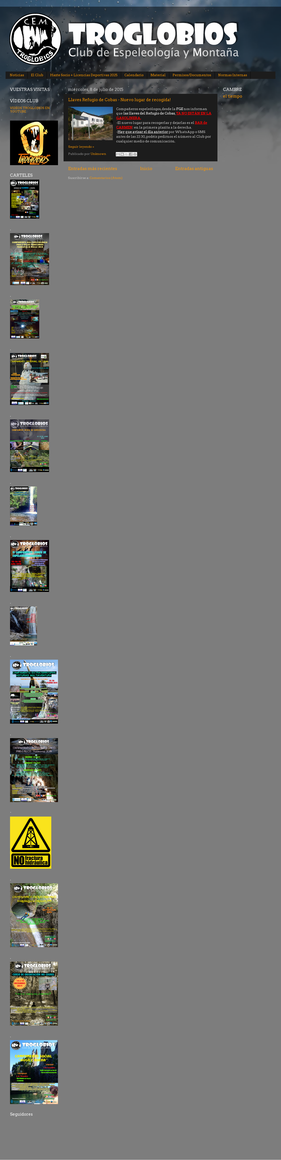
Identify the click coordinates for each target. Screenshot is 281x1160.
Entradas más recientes (92, 168)
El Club (37, 75)
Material (158, 75)
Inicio (146, 168)
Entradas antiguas (194, 168)
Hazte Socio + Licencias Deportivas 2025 (84, 75)
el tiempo (232, 96)
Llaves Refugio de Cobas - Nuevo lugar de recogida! (119, 99)
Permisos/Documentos (192, 75)
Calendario (134, 75)
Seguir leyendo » (81, 146)
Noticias (17, 75)
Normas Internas (232, 75)
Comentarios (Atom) (106, 178)
